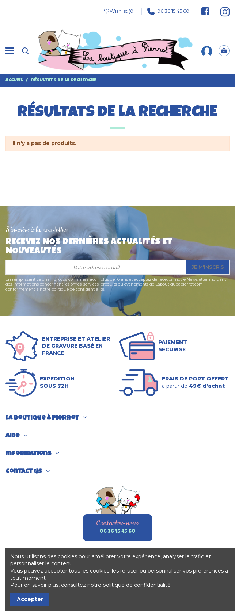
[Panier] (224, 50)
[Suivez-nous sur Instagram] (221, 11)
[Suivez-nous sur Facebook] (205, 11)
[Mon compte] (207, 50)
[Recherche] (25, 51)
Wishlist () (119, 11)
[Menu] (10, 50)
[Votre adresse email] (96, 267)
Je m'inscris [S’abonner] (208, 267)
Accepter (30, 599)
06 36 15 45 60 (168, 11)
